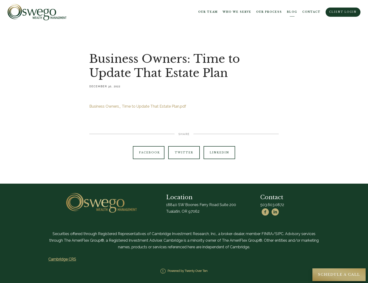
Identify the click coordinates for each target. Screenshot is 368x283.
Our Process (269, 11)
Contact (311, 11)
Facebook (149, 152)
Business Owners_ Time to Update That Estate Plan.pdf (137, 106)
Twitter (184, 152)
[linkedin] (275, 212)
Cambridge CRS (62, 259)
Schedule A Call (339, 274)
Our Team (208, 11)
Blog (292, 11)
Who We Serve (237, 11)
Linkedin (219, 152)
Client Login (343, 11)
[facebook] (265, 212)
